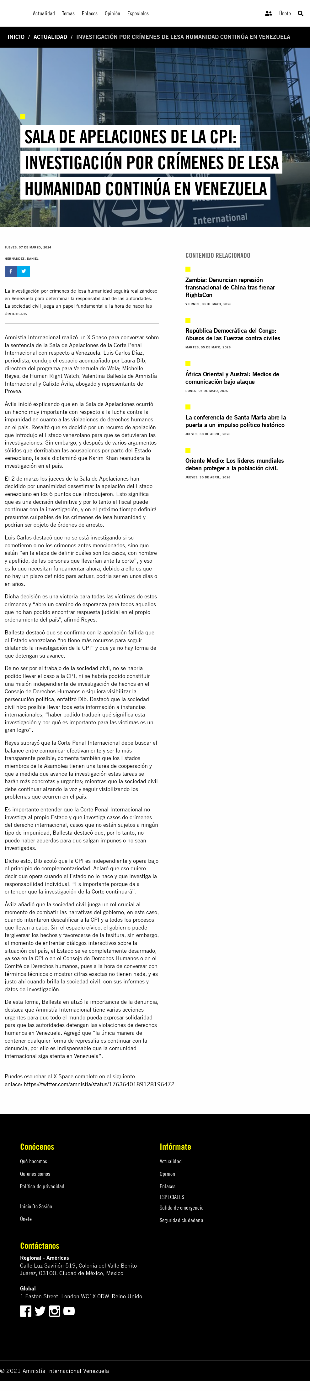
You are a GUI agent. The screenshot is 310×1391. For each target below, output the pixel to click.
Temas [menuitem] (68, 13)
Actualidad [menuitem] (44, 13)
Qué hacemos (33, 1161)
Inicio (16, 37)
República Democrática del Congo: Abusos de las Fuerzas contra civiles (232, 334)
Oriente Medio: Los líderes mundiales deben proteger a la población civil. (234, 464)
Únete (285, 13)
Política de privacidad (42, 1186)
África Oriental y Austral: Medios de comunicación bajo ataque (232, 377)
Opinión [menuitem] (112, 13)
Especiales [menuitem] (138, 13)
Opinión (167, 1173)
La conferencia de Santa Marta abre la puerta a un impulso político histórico (235, 421)
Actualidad (50, 37)
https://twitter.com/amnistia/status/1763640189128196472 (99, 1084)
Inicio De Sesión (36, 1206)
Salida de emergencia (182, 1207)
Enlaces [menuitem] (90, 13)
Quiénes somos (35, 1173)
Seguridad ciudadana (181, 1220)
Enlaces (167, 1186)
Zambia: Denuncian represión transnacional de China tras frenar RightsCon (230, 287)
